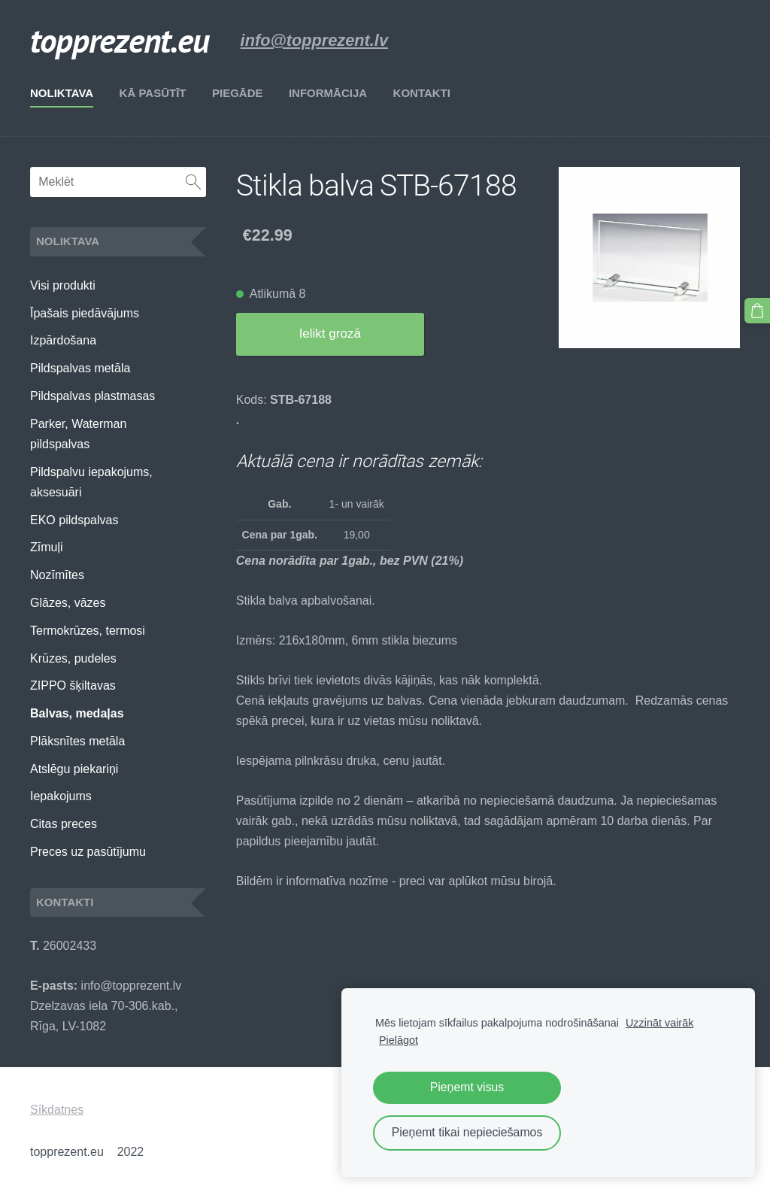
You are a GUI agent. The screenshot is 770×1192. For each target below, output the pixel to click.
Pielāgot (398, 1040)
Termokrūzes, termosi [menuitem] (87, 630)
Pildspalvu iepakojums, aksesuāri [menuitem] (91, 482)
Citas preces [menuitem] (63, 823)
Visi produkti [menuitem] (62, 285)
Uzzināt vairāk (659, 1023)
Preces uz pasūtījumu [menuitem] (88, 851)
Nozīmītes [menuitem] (57, 575)
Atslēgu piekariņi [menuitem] (74, 769)
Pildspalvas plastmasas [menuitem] (92, 396)
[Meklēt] (118, 182)
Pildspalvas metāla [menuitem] (80, 368)
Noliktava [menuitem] (61, 92)
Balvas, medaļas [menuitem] (77, 713)
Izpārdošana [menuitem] (63, 340)
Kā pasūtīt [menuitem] (153, 92)
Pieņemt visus (467, 1087)
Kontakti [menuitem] (421, 92)
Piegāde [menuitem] (237, 92)
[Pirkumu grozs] (757, 310)
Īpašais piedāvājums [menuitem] (84, 313)
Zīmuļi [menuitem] (46, 547)
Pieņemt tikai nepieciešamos (467, 1132)
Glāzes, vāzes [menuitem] (67, 602)
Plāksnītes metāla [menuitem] (77, 741)
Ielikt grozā (330, 333)
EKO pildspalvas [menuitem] (74, 520)
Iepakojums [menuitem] (61, 796)
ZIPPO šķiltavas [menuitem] (73, 685)
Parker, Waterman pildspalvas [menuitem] (78, 433)
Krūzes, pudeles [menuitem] (73, 658)
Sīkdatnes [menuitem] (56, 1109)
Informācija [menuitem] (328, 92)
